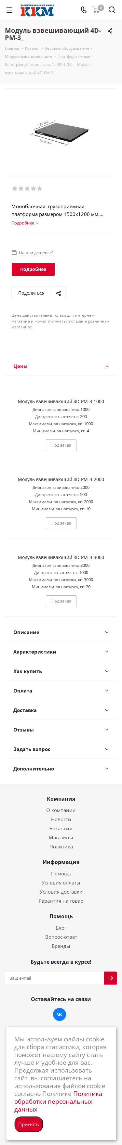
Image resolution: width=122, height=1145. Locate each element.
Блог (61, 927)
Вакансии (61, 828)
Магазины (61, 837)
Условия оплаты (61, 882)
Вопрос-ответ (61, 937)
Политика (61, 846)
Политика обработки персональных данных (58, 1101)
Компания (61, 798)
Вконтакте (59, 1014)
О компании (61, 810)
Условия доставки (61, 891)
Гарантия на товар (61, 900)
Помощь (61, 873)
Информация (61, 862)
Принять (28, 1124)
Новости (61, 819)
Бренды (61, 946)
